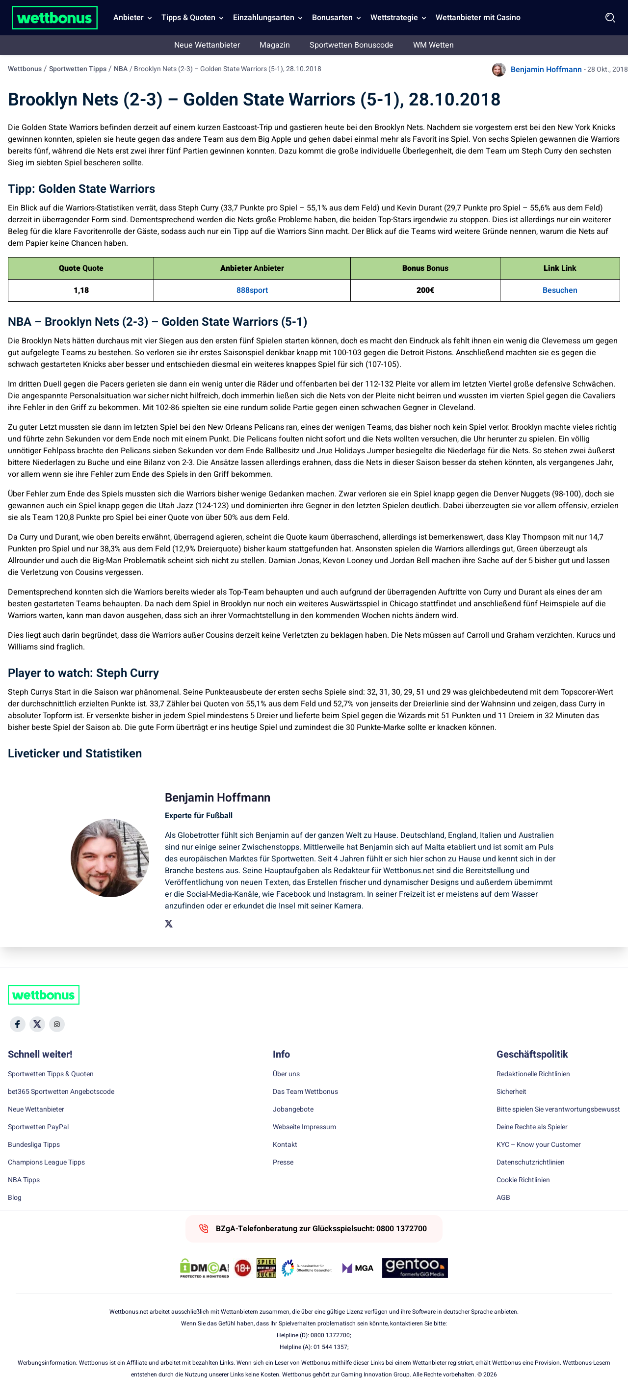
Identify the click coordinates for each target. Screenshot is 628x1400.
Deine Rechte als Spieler (532, 1127)
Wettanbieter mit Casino (478, 18)
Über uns (286, 1074)
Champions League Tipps (46, 1162)
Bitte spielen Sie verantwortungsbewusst (558, 1110)
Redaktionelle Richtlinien (533, 1074)
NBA (121, 69)
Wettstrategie (394, 18)
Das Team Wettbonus (305, 1092)
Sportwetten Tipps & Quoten (51, 1074)
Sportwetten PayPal (38, 1127)
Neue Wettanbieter (207, 45)
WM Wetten (433, 45)
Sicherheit (511, 1092)
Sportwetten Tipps (77, 69)
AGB (503, 1198)
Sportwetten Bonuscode (351, 45)
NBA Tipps (24, 1180)
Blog (15, 1198)
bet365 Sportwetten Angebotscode (61, 1092)
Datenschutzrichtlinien (531, 1162)
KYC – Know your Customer (539, 1145)
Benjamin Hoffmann (546, 70)
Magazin (275, 45)
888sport (252, 290)
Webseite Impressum (304, 1127)
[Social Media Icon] (18, 1024)
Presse (283, 1162)
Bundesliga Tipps (34, 1145)
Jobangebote (293, 1110)
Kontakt (285, 1145)
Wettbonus (25, 69)
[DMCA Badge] (204, 1268)
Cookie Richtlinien (523, 1180)
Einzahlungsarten (263, 18)
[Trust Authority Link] (306, 1268)
